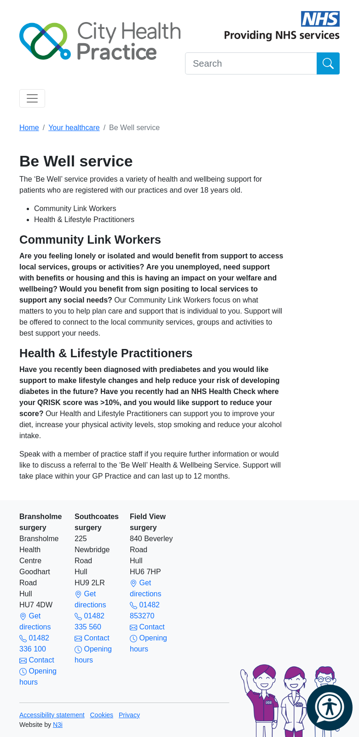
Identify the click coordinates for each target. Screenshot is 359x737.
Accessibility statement (52, 715)
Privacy (129, 715)
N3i (58, 724)
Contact (36, 660)
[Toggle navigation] (32, 98)
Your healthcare (74, 127)
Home (29, 127)
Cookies (102, 715)
